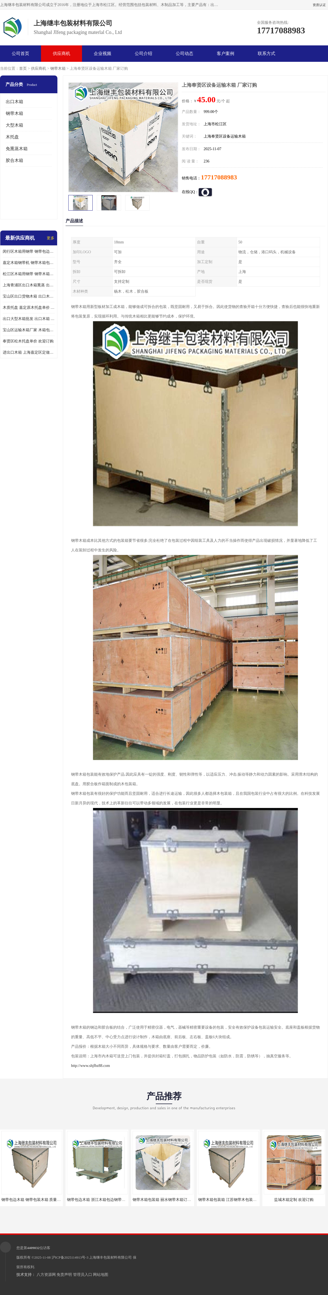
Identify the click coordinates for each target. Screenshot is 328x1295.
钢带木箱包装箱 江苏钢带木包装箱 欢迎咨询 (235, 1200)
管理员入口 (82, 1275)
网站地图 (100, 1275)
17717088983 (219, 177)
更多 (50, 238)
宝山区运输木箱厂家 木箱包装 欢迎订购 (29, 330)
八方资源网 (46, 1275)
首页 (23, 68)
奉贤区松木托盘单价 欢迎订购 (28, 341)
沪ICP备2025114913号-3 (70, 1257)
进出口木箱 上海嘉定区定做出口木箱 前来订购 (29, 352)
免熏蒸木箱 (17, 148)
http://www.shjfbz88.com (90, 1066)
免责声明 (64, 1275)
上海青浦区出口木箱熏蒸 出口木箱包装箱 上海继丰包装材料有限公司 (29, 285)
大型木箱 (14, 125)
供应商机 (61, 53)
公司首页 (20, 53)
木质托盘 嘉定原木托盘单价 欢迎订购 (29, 307)
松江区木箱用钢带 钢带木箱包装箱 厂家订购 (29, 274)
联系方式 (266, 53)
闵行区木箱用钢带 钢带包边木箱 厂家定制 (29, 251)
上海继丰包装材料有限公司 (110, 1257)
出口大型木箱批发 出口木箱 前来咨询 (29, 319)
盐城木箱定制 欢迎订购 (294, 1200)
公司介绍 (143, 53)
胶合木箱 (14, 160)
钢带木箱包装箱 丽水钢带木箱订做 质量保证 (170, 1200)
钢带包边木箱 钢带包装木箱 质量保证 (33, 1200)
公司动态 (184, 53)
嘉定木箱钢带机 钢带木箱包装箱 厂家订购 (29, 263)
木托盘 (12, 137)
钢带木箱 (58, 68)
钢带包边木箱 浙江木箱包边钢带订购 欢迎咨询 (106, 1200)
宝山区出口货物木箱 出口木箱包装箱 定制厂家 (29, 296)
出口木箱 (14, 101)
